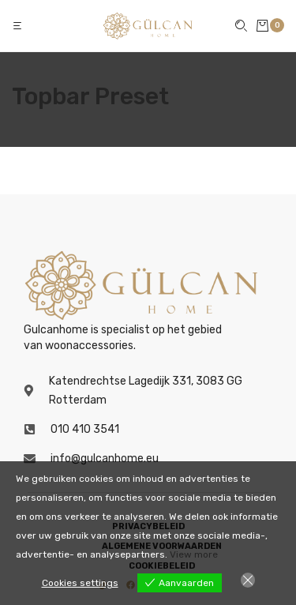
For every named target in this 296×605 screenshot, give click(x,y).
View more (194, 554)
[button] (19, 25)
